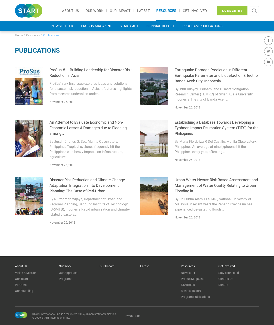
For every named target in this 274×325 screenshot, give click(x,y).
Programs (65, 278)
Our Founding (24, 290)
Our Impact (120, 11)
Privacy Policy (132, 316)
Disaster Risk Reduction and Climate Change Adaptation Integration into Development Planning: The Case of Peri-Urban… (87, 185)
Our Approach (68, 273)
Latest (143, 11)
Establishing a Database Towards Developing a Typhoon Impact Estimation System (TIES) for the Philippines (217, 128)
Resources (166, 11)
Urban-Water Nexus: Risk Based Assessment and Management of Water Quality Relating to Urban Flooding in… (216, 185)
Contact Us (225, 278)
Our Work (94, 11)
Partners (21, 284)
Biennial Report (160, 26)
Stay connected (228, 273)
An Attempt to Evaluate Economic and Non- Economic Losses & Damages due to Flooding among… (88, 128)
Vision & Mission (26, 273)
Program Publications (202, 26)
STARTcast (129, 26)
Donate (223, 284)
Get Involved (195, 11)
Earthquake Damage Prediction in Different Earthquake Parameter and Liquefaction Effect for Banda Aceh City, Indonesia (217, 75)
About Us (70, 11)
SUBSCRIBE (232, 10)
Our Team (21, 278)
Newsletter (62, 26)
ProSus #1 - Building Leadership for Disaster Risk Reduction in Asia (90, 73)
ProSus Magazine (96, 26)
